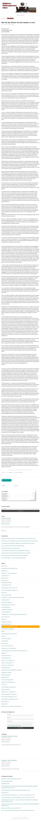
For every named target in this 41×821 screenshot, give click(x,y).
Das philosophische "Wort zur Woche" (8, 587)
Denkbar (3, 592)
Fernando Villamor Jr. (24, 818)
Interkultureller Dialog (5, 624)
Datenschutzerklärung (5, 781)
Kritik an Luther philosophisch (6, 645)
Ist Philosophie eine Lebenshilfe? (7, 628)
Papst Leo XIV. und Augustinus (7, 660)
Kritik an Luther (4, 643)
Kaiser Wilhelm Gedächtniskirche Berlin (8, 633)
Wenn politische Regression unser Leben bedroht (10, 548)
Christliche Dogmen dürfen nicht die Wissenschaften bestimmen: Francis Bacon (15, 553)
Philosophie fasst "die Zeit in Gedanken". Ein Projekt (10, 670)
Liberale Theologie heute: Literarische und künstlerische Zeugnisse (13, 650)
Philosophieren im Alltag (5, 672)
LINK (29, 526)
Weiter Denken (4, 701)
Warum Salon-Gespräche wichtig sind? (8, 694)
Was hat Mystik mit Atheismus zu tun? (8, 696)
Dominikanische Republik (6, 602)
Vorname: (9, 713)
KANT (2, 636)
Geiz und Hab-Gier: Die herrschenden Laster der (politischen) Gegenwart (14, 555)
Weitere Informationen (5, 523)
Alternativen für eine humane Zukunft (8, 568)
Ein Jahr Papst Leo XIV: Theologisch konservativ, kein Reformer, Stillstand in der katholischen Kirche (19, 540)
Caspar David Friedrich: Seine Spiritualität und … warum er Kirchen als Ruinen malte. (16, 795)
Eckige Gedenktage (5, 607)
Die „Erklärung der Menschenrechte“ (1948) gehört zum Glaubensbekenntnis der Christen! (17, 543)
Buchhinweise (3, 580)
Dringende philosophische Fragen (7, 604)
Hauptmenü (21, 15)
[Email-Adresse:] (20, 509)
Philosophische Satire (5, 674)
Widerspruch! (3, 703)
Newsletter (3, 792)
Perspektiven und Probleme (6, 665)
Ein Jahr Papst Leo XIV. (6, 518)
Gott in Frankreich (4, 616)
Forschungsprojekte (5, 612)
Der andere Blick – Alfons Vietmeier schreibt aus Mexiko (11, 597)
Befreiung (3, 570)
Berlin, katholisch (4, 575)
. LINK (19, 744)
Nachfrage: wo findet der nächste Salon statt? (9, 778)
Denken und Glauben (5, 595)
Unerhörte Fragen (6, 480)
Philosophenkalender (5, 667)
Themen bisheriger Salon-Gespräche (8, 687)
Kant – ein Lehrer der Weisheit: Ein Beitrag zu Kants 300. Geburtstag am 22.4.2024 (16, 810)
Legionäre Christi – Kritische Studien (8, 648)
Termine (2, 684)
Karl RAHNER (4, 641)
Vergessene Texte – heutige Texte (7, 691)
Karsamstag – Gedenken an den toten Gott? (9, 808)
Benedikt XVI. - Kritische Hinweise (15, 472)
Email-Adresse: (9, 721)
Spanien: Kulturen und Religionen (7, 682)
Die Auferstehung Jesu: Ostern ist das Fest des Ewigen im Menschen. (14, 790)
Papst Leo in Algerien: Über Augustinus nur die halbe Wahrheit (12, 545)
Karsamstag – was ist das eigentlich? (9, 760)
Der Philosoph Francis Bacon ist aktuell (9, 736)
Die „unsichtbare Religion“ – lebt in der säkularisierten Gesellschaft (13, 557)
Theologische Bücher (5, 585)
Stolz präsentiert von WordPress (20, 817)
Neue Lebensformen (5, 657)
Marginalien (3, 653)
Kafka (2, 631)
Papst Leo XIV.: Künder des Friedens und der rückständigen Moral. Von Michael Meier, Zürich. (18, 538)
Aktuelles (3, 566)
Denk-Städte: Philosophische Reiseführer (9, 590)
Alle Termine (3, 530)
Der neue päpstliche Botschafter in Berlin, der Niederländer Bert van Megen (15, 550)
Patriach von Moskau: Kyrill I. (6, 662)
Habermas (3, 619)
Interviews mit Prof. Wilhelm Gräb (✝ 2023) (10, 626)
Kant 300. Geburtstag (5, 638)
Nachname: (9, 717)
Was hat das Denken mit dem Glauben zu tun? (18, 22)
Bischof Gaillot (4, 578)
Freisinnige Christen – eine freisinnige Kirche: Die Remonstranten (13, 614)
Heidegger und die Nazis (6, 621)
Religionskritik (4, 677)
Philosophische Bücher (5, 582)
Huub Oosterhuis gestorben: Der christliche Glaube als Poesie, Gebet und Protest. (16, 797)
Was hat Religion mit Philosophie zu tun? (8, 699)
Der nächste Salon (4, 599)
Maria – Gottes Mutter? (5, 655)
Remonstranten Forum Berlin (6, 679)
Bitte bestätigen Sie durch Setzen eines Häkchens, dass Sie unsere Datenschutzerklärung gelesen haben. (19, 725)
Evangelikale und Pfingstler (6, 609)
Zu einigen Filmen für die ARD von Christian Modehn (11, 706)
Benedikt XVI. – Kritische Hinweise (7, 573)
